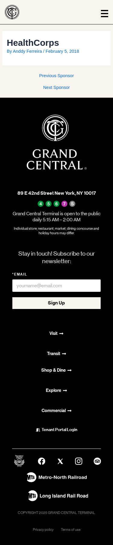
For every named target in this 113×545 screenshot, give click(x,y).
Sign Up (56, 303)
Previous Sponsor (56, 76)
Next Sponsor (56, 87)
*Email (19, 274)
